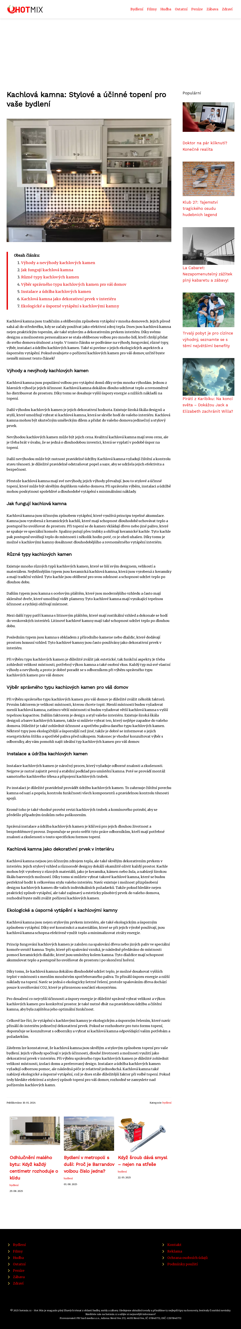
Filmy (152, 9)
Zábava (212, 9)
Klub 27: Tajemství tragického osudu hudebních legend (200, 208)
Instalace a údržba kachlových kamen (56, 291)
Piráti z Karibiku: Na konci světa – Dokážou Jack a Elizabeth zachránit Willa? (208, 405)
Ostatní (181, 9)
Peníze (197, 9)
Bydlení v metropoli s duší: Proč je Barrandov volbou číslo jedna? (89, 1164)
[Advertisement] (120, 46)
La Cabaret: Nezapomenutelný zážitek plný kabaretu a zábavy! (207, 274)
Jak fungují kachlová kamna (47, 270)
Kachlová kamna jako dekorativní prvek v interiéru (68, 299)
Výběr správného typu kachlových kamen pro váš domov (73, 284)
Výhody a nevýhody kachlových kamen (58, 262)
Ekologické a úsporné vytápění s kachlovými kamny (70, 306)
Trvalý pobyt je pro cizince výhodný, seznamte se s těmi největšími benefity (208, 339)
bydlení (166, 1102)
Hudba (165, 9)
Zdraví (227, 9)
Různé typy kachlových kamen (50, 277)
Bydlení (136, 9)
